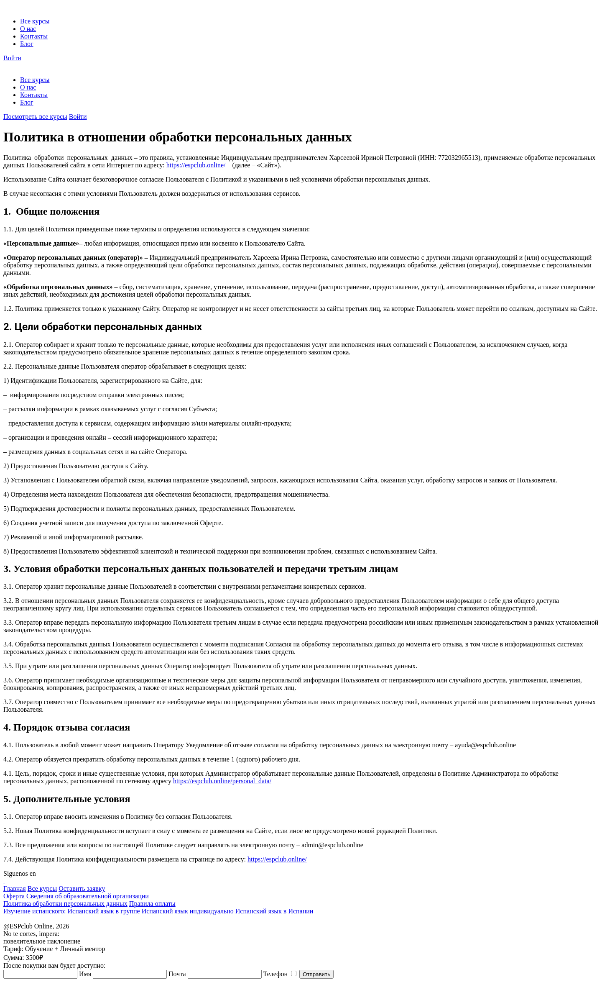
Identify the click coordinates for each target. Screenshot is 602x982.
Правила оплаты (152, 903)
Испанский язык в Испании (274, 911)
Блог (26, 43)
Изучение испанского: (34, 911)
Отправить (316, 974)
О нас (28, 28)
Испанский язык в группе (103, 911)
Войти (12, 58)
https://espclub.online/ (196, 165)
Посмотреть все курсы (35, 116)
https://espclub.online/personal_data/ (222, 781)
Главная (14, 888)
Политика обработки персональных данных (65, 903)
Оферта (14, 896)
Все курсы (34, 21)
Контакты (34, 36)
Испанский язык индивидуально (188, 911)
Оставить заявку (82, 888)
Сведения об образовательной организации (87, 896)
